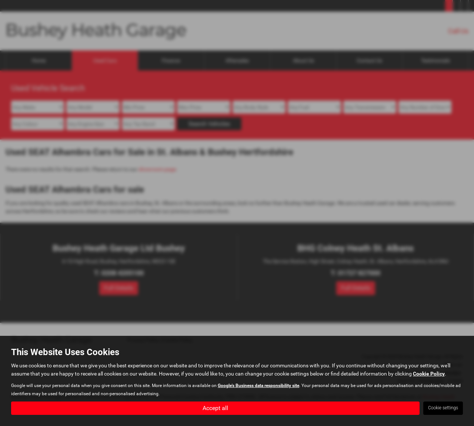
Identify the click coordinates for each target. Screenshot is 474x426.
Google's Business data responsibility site (258, 385)
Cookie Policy (429, 373)
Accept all (215, 407)
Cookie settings (443, 407)
